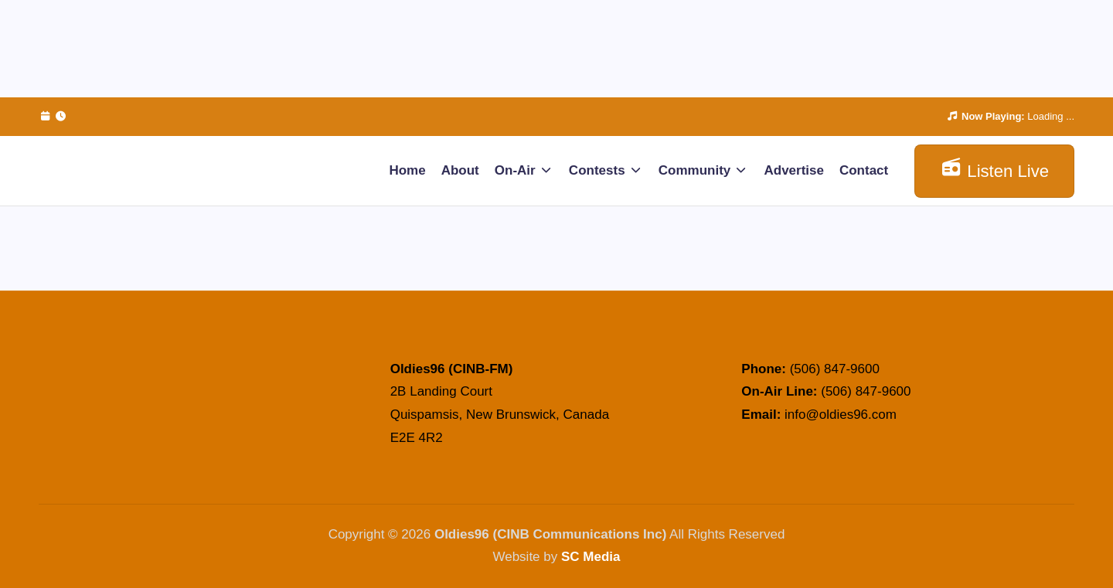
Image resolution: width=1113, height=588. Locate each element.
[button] (994, 171)
